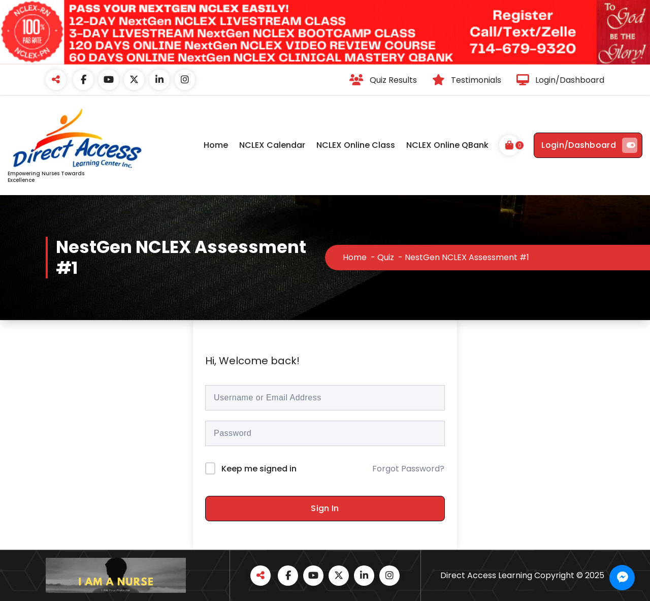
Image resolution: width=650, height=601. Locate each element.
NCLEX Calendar (272, 145)
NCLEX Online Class (355, 145)
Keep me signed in (259, 469)
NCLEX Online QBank (447, 145)
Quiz (385, 257)
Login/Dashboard (589, 145)
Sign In (325, 508)
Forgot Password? (408, 469)
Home (216, 145)
